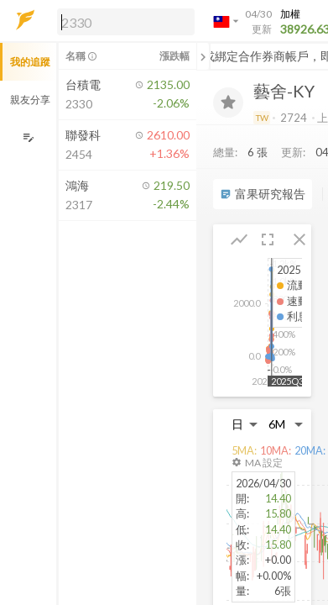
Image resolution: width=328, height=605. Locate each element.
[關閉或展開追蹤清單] (203, 56)
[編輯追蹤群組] (28, 137)
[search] (126, 21)
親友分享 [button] (30, 99)
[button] (122, 21)
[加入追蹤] (228, 102)
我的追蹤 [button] (30, 61)
